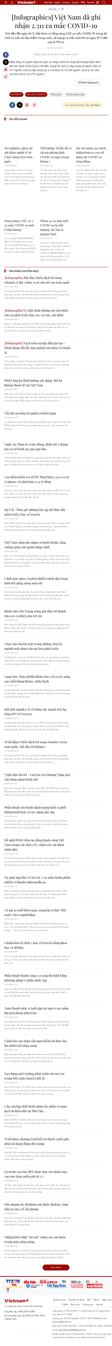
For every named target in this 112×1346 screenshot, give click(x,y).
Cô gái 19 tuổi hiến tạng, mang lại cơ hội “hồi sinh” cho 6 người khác (35, 912)
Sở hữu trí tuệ (59, 1299)
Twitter (6, 62)
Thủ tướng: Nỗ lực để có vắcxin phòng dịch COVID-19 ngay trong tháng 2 (56, 154)
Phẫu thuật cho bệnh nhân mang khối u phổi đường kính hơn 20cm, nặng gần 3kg (35, 809)
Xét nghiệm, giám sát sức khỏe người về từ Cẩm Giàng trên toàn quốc (18, 154)
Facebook (6, 55)
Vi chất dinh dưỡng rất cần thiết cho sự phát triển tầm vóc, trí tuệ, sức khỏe (36, 312)
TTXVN (65, 1304)
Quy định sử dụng (76, 1299)
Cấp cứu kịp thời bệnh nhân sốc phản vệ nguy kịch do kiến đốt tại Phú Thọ (35, 1108)
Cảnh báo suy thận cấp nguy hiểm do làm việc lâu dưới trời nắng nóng (35, 1043)
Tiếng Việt (48, 2)
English (57, 2)
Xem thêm (56, 1267)
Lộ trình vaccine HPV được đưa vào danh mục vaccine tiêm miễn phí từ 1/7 (35, 1174)
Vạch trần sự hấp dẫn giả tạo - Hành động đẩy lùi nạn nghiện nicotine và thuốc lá (37, 347)
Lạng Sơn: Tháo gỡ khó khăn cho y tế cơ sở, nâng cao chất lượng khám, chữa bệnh (37, 678)
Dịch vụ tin (75, 1304)
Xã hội (52, 9)
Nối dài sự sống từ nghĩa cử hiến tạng (30, 413)
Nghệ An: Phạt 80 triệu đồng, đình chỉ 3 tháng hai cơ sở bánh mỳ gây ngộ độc (36, 446)
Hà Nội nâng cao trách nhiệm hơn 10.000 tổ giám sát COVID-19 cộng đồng (91, 154)
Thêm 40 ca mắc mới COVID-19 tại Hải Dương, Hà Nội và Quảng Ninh (54, 227)
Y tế (61, 9)
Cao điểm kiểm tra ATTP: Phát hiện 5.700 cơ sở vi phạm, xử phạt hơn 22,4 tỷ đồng (36, 479)
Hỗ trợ (96, 1299)
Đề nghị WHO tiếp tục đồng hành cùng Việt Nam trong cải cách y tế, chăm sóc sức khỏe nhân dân (34, 844)
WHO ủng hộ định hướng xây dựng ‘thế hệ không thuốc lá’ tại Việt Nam (33, 382)
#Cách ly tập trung (75, 94)
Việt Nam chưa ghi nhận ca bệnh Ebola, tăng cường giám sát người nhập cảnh (35, 544)
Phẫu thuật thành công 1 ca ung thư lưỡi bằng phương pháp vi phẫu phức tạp (35, 977)
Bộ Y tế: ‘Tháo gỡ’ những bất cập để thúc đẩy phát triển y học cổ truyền (34, 512)
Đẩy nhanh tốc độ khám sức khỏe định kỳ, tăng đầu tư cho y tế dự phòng (36, 1206)
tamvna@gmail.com (61, 1321)
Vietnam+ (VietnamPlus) (26, 2)
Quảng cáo (88, 1304)
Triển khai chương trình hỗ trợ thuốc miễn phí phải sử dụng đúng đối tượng (36, 1141)
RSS (89, 1299)
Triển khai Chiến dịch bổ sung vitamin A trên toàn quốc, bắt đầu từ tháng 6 (35, 744)
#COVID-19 (16, 94)
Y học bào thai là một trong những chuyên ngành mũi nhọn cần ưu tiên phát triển (33, 646)
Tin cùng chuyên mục (24, 271)
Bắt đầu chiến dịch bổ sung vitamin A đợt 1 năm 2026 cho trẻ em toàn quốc (37, 280)
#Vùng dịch (56, 94)
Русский (90, 2)
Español (75, 2)
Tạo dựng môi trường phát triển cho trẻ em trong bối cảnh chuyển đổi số (34, 1075)
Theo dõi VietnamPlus (74, 105)
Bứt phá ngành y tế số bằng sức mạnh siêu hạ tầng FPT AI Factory (35, 711)
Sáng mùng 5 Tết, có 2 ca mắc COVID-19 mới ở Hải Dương (19, 225)
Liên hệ (99, 1304)
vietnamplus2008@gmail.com (72, 1329)
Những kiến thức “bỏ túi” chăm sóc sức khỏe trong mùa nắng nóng (35, 1239)
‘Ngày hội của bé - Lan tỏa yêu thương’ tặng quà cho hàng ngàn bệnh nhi (37, 777)
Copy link (6, 77)
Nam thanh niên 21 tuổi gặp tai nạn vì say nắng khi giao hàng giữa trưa (36, 1010)
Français (66, 2)
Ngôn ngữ (106, 1299)
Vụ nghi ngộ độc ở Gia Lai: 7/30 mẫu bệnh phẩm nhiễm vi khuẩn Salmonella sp (37, 879)
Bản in (6, 69)
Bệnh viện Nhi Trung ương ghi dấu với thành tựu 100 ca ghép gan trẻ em (35, 613)
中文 (83, 2)
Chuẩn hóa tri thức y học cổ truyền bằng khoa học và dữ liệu (35, 945)
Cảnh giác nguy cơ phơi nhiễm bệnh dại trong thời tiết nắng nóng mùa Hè (36, 580)
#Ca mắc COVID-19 (36, 94)
